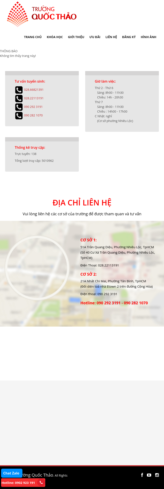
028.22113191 (34, 98)
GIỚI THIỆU (76, 37)
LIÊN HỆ (111, 37)
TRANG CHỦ (33, 37)
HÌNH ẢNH (148, 37)
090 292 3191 (33, 106)
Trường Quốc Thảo (34, 475)
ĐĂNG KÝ (129, 37)
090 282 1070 (33, 115)
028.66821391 (34, 89)
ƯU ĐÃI (94, 37)
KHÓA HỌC (55, 37)
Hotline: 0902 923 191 (18, 482)
